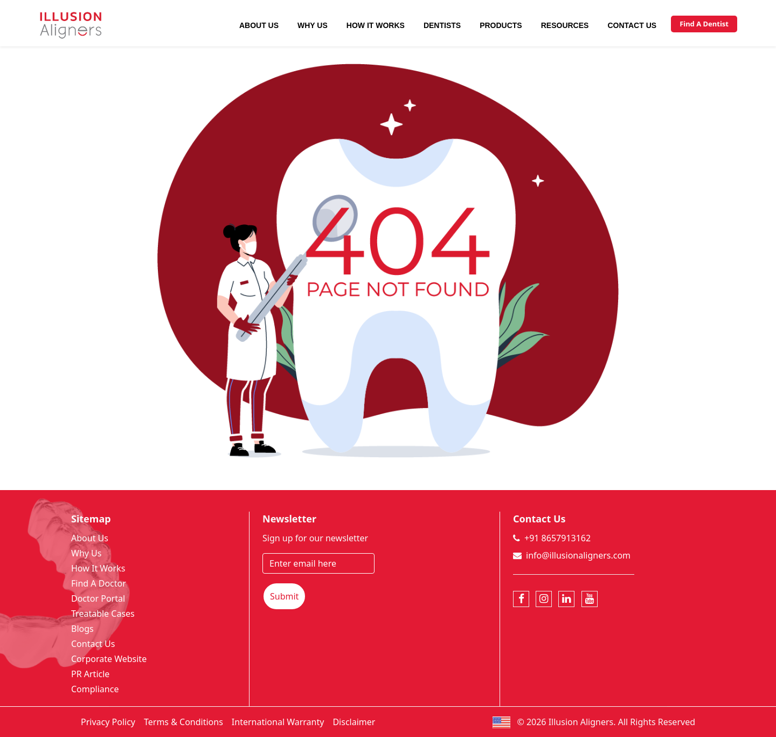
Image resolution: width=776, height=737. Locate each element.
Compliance (95, 689)
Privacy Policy (108, 722)
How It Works (376, 25)
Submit (284, 596)
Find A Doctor (98, 583)
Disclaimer (353, 722)
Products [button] (501, 25)
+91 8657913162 (557, 538)
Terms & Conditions (183, 722)
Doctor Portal (98, 598)
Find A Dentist (704, 24)
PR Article (90, 674)
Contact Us (631, 25)
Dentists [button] (442, 25)
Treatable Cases (103, 613)
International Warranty (278, 722)
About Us (259, 25)
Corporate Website (109, 659)
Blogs (82, 629)
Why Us (312, 25)
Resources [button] (565, 25)
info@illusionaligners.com (578, 555)
